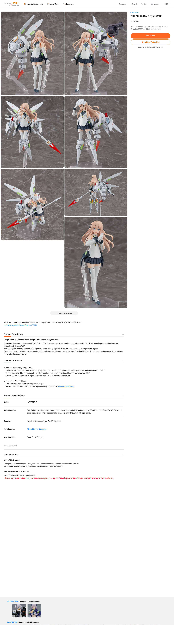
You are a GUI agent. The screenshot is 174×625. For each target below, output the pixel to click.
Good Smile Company (37, 429)
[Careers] (121, 4)
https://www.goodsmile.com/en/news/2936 (20, 325)
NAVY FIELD (135, 12)
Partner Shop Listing (66, 386)
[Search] (133, 4)
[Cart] (144, 4)
